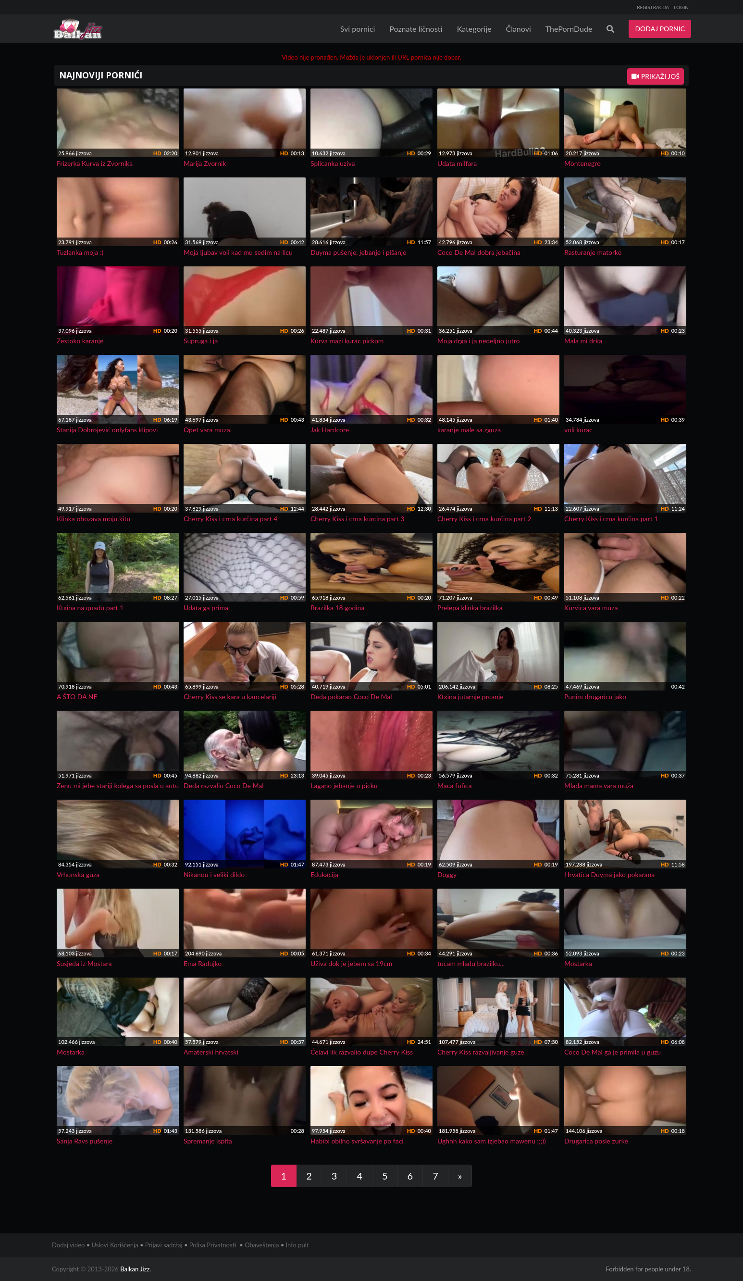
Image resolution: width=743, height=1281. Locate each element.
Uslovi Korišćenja (115, 1245)
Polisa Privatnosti (212, 1245)
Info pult (297, 1245)
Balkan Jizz (134, 1269)
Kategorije (474, 28)
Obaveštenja (262, 1245)
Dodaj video (68, 1245)
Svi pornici (357, 28)
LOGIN (681, 7)
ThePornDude (569, 28)
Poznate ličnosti (415, 28)
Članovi (518, 28)
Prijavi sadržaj (164, 1245)
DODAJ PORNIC (660, 29)
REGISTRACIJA (653, 7)
